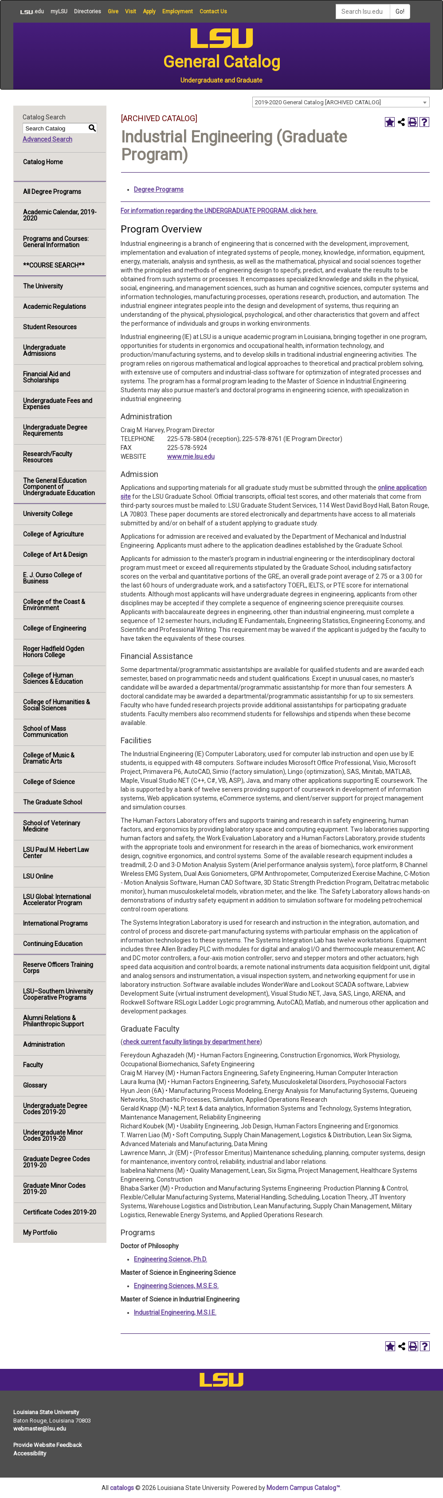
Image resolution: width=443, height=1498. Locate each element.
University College (48, 513)
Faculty (33, 1064)
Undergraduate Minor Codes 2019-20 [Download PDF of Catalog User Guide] (53, 1135)
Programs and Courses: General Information (56, 241)
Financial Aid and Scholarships (46, 377)
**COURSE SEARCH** (54, 265)
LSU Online (38, 876)
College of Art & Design (55, 554)
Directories (87, 11)
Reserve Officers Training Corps (58, 967)
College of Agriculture (53, 534)
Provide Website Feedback (47, 1445)
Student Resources (50, 327)
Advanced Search (47, 139)
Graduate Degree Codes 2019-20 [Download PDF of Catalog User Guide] (56, 1162)
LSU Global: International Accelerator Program (57, 900)
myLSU (59, 11)
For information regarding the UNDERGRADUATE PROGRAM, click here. (219, 210)
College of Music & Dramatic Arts (48, 758)
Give (113, 11)
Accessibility (29, 1453)
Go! (400, 11)
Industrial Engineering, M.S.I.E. (175, 1312)
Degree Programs (159, 189)
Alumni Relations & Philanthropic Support (53, 1021)
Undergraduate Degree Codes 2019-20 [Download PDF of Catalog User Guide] (55, 1109)
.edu (28, 11)
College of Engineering (54, 628)
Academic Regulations (54, 306)
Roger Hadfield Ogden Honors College (53, 651)
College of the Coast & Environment (54, 604)
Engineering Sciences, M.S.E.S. (176, 1285)
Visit (130, 11)
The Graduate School (52, 802)
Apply (149, 11)
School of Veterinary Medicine (51, 826)
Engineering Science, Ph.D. (170, 1259)
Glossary (35, 1085)
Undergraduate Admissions (44, 350)
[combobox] (341, 102)
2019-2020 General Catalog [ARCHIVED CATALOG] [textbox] (318, 102)
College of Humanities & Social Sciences (56, 705)
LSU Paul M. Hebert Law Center (56, 852)
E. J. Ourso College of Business (52, 578)
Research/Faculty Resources (47, 457)
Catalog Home (43, 162)
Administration (44, 1044)
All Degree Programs (52, 191)
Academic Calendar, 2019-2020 (60, 215)
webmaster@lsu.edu (39, 1428)
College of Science (49, 781)
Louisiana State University (46, 1412)
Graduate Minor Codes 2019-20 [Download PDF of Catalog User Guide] (54, 1188)
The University (43, 286)
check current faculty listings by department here (191, 1041)
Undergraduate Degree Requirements (55, 430)
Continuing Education (52, 943)
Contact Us (213, 11)
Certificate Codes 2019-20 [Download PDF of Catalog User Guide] (59, 1212)
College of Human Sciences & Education (53, 678)
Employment (177, 11)
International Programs (55, 923)
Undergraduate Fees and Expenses (57, 403)
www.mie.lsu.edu (191, 456)
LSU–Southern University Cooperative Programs (58, 994)
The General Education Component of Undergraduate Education (59, 487)
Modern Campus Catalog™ (303, 1487)
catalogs (122, 1487)
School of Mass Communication (45, 731)
